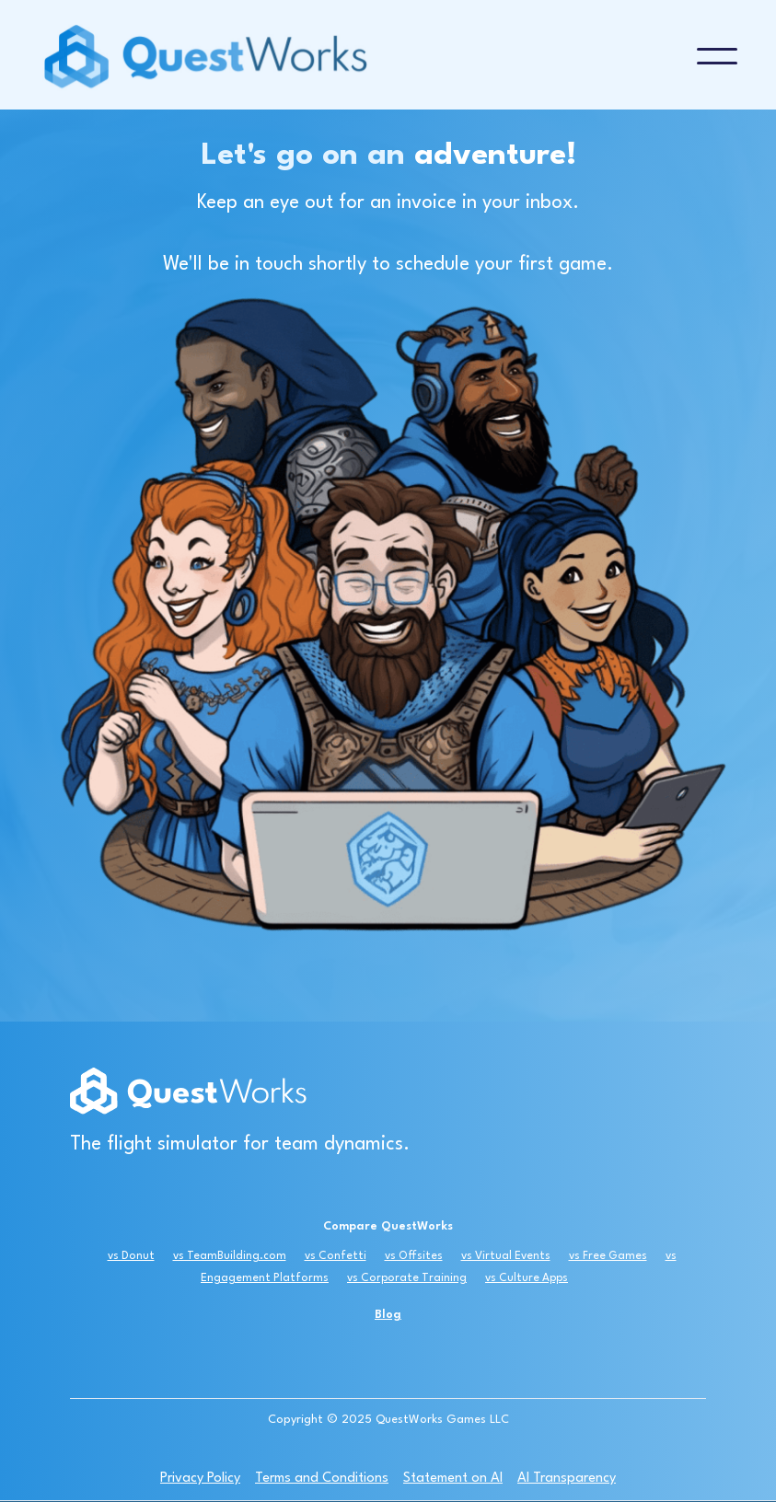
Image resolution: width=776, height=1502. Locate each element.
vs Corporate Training (407, 1278)
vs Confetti (335, 1256)
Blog (388, 1315)
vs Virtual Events (505, 1256)
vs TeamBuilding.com (229, 1256)
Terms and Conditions (321, 1478)
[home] (368, 56)
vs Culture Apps (526, 1278)
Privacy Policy (200, 1478)
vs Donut (131, 1256)
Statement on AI (453, 1478)
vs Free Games (608, 1256)
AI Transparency (566, 1478)
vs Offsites (414, 1256)
